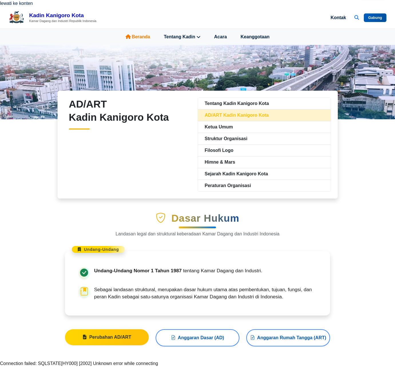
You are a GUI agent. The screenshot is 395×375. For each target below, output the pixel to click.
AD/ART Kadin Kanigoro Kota (237, 115)
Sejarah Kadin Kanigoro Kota (236, 173)
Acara (220, 36)
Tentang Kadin (182, 36)
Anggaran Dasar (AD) (197, 339)
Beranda (138, 36)
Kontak (338, 17)
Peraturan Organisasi (228, 185)
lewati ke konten (16, 3)
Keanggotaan (255, 36)
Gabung (375, 17)
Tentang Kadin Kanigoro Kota (237, 103)
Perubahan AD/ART (106, 339)
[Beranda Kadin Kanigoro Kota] (52, 18)
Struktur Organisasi (226, 138)
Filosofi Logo (219, 150)
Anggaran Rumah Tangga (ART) (288, 339)
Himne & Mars (220, 162)
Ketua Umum (219, 126)
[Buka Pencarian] (356, 17)
